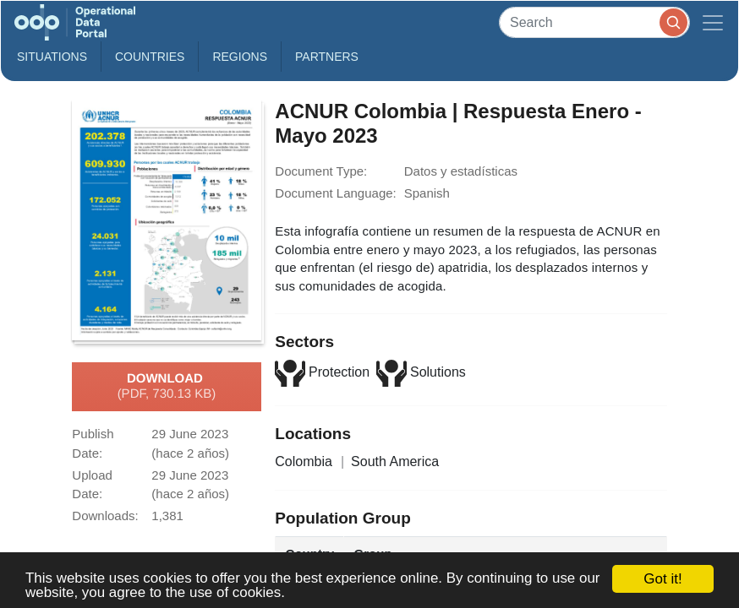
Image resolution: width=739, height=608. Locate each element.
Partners (327, 56)
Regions (239, 56)
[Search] (594, 22)
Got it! (662, 579)
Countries (149, 56)
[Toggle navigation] (713, 22)
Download (167, 387)
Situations (52, 56)
